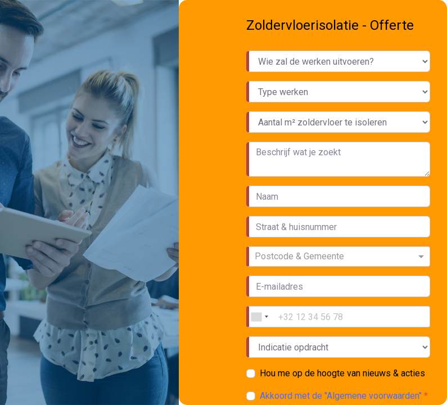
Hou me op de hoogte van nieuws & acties (342, 373)
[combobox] (339, 256)
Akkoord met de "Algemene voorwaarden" (342, 395)
